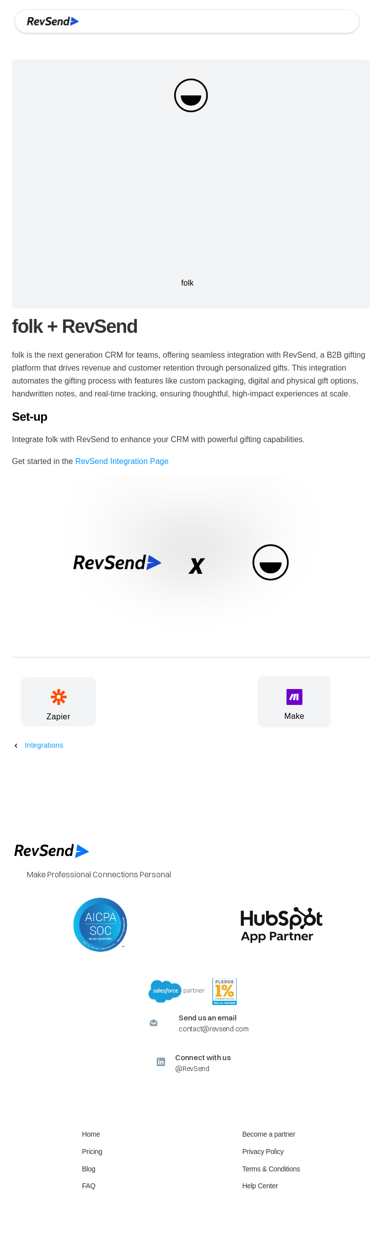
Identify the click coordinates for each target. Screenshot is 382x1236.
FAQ (89, 1186)
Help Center (260, 1186)
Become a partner (268, 1134)
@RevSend (192, 1068)
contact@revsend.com (213, 1028)
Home (91, 1134)
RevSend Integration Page (122, 461)
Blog (89, 1169)
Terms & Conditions (271, 1169)
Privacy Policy (263, 1152)
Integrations (44, 745)
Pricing (92, 1152)
